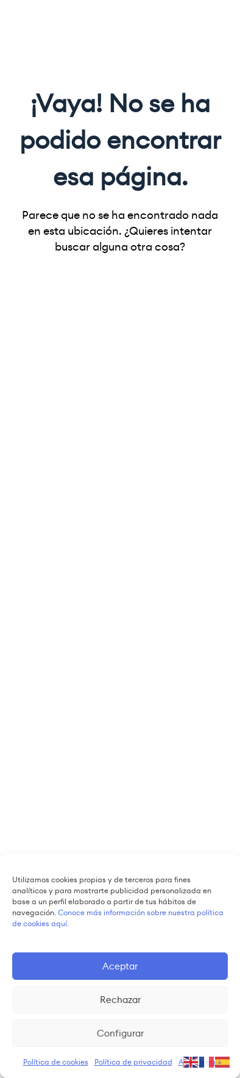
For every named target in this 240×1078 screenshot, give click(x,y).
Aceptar (120, 966)
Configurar (120, 1033)
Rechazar (120, 999)
